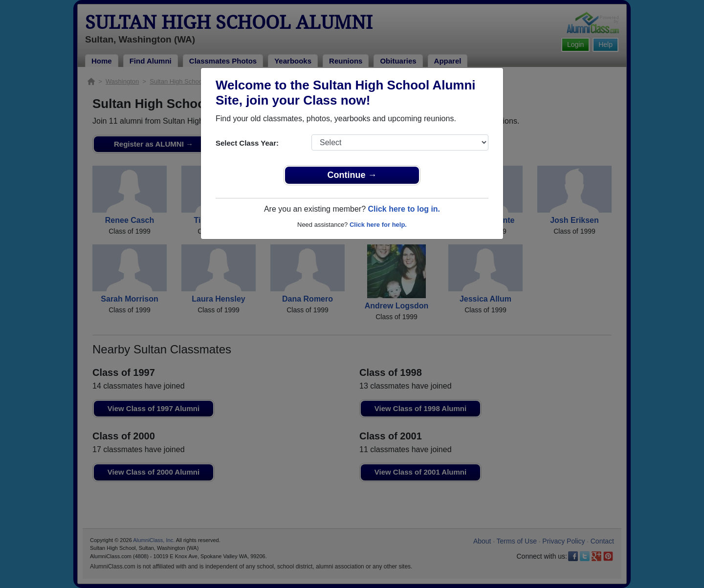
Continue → (352, 175)
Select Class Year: (247, 143)
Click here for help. (378, 224)
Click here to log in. (404, 209)
